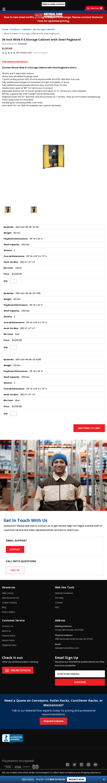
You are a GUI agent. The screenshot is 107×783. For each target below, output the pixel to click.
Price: (7, 274)
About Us (6, 631)
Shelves (8, 250)
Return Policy (8, 640)
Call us (15, 570)
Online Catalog (9, 602)
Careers (59, 602)
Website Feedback (64, 593)
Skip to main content (53, 4)
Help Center (8, 593)
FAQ (57, 607)
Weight (7, 233)
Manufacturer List (10, 597)
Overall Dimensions (14, 256)
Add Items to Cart (89, 428)
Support (15, 549)
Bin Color (8, 268)
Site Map (59, 597)
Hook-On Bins (11, 262)
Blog (4, 607)
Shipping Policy (9, 645)
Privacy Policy (8, 635)
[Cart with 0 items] (94, 8)
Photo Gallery (8, 612)
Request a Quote (53, 721)
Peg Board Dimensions (16, 238)
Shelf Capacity (11, 244)
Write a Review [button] (40, 52)
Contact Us (7, 626)
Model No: (9, 227)
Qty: (6, 281)
